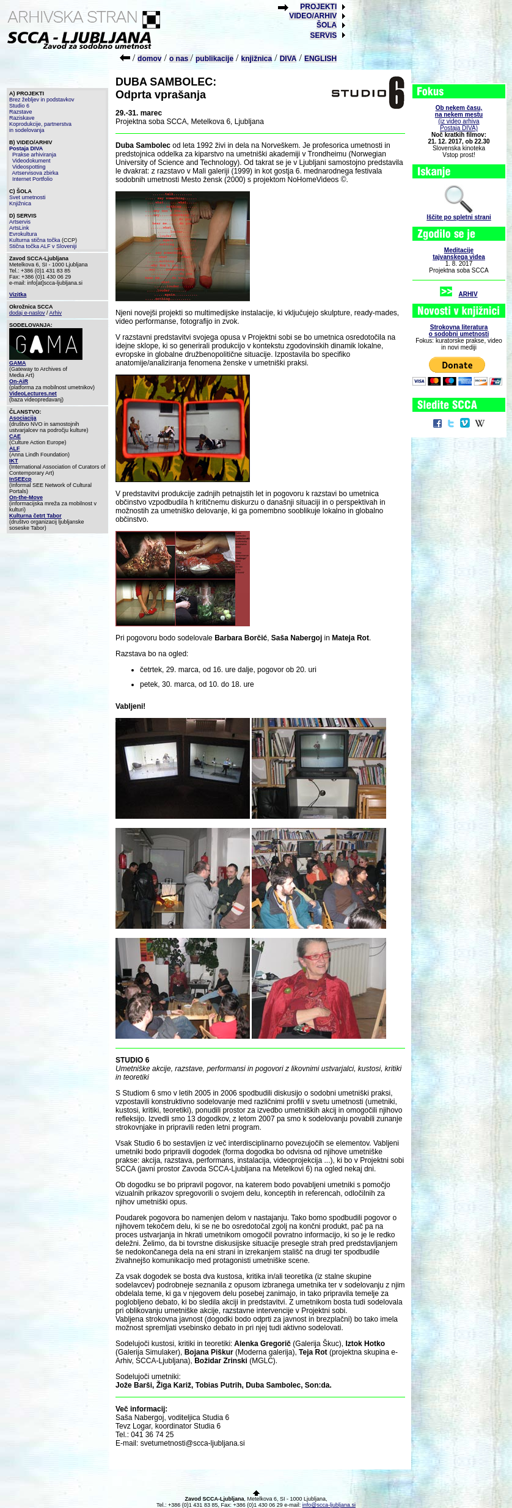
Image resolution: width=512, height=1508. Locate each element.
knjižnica (256, 58)
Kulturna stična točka (34, 240)
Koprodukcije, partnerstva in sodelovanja (40, 127)
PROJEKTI (318, 6)
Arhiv (55, 313)
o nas (180, 58)
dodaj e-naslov (27, 313)
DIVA (288, 58)
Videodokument (31, 161)
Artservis (20, 222)
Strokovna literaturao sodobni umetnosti (459, 330)
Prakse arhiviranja (34, 155)
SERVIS (323, 35)
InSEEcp (20, 479)
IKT (13, 461)
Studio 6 (19, 106)
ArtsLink (19, 228)
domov (149, 58)
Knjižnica (20, 203)
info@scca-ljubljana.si (329, 1505)
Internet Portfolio (32, 179)
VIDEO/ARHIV (313, 16)
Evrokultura (23, 234)
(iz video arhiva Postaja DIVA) (459, 117)
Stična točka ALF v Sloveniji (43, 246)
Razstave (20, 112)
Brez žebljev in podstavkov (42, 100)
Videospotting (28, 167)
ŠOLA (326, 25)
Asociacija (23, 418)
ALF (14, 448)
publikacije (214, 58)
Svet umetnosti (27, 197)
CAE (15, 436)
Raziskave (22, 118)
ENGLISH (320, 58)
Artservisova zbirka (35, 173)
